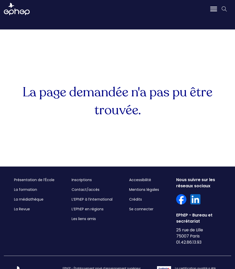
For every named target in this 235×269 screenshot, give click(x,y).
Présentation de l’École (34, 179)
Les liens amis (84, 218)
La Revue (22, 209)
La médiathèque (28, 199)
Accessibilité (140, 179)
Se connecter (141, 209)
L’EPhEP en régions (88, 209)
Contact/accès (85, 189)
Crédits (135, 199)
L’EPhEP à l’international (92, 199)
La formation (25, 189)
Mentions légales (144, 189)
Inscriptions (82, 179)
